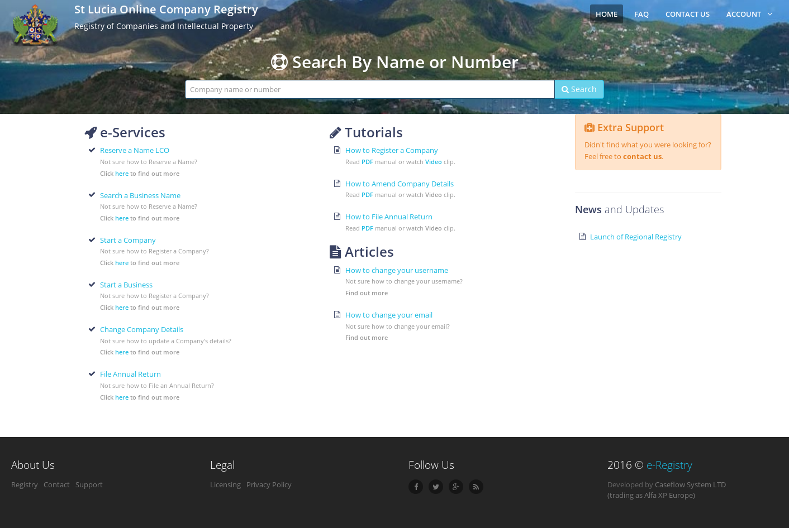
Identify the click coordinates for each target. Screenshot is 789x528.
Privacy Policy (269, 484)
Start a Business (126, 285)
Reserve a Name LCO (134, 150)
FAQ (641, 14)
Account (749, 13)
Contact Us (688, 14)
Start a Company (128, 240)
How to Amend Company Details (399, 184)
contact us (642, 156)
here (122, 173)
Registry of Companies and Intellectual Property (163, 26)
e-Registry (669, 465)
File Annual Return (130, 374)
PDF (367, 161)
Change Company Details (141, 329)
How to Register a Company (391, 150)
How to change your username (396, 270)
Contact (57, 484)
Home (606, 14)
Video (433, 161)
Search (579, 89)
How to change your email (388, 315)
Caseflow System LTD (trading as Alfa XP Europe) (666, 489)
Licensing (225, 484)
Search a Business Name (140, 195)
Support (89, 484)
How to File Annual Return (388, 217)
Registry (24, 484)
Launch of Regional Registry (636, 237)
